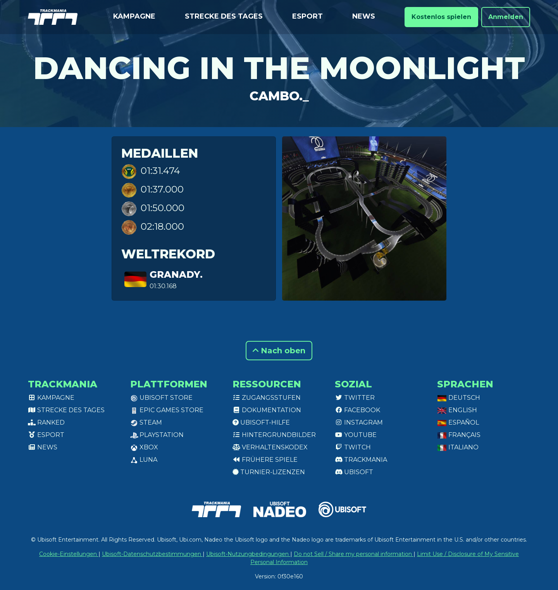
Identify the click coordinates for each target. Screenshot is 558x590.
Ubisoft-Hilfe (261, 422)
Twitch (353, 447)
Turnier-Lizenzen (268, 472)
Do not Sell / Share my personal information (353, 553)
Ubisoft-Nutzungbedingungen (248, 553)
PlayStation (157, 435)
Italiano (458, 447)
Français (458, 435)
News (363, 16)
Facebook (357, 410)
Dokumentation (266, 410)
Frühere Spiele (265, 459)
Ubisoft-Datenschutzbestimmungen (152, 553)
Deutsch (458, 397)
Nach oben (279, 350)
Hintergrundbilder (274, 435)
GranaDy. (176, 274)
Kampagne (134, 16)
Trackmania (361, 459)
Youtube (356, 435)
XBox (144, 447)
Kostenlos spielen (441, 17)
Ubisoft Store (161, 397)
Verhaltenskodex (270, 447)
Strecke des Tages (224, 16)
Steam (146, 422)
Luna (143, 459)
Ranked (46, 422)
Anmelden (505, 17)
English (457, 410)
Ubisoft (354, 472)
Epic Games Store (166, 410)
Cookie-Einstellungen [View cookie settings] (68, 553)
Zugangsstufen (266, 397)
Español (458, 422)
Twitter (355, 397)
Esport (307, 16)
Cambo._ (279, 95)
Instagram (359, 422)
